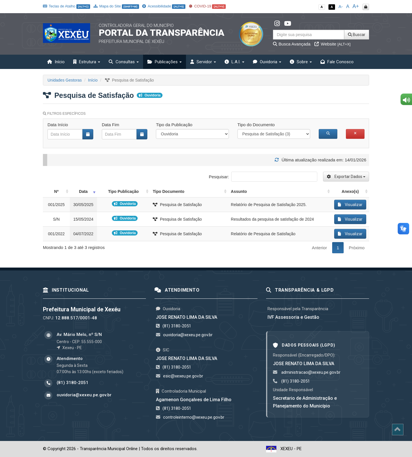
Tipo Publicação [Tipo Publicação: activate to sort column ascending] (123, 191)
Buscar (356, 34)
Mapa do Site (116, 6)
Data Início (57, 124)
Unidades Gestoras (64, 80)
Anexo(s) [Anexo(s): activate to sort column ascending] (350, 191)
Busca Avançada (291, 43)
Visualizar (350, 204)
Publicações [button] (164, 61)
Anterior (319, 247)
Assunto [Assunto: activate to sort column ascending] (239, 191)
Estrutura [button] (86, 61)
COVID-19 (207, 6)
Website (332, 43)
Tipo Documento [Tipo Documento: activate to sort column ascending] (168, 191)
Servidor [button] (203, 61)
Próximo (357, 247)
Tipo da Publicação (174, 124)
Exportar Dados (346, 176)
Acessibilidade (163, 6)
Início (56, 61)
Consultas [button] (124, 61)
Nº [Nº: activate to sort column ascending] (56, 191)
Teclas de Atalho (66, 6)
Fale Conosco (337, 61)
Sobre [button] (301, 61)
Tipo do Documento (256, 124)
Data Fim (110, 124)
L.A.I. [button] (234, 61)
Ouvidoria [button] (267, 61)
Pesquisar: (263, 177)
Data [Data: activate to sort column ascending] (83, 191)
